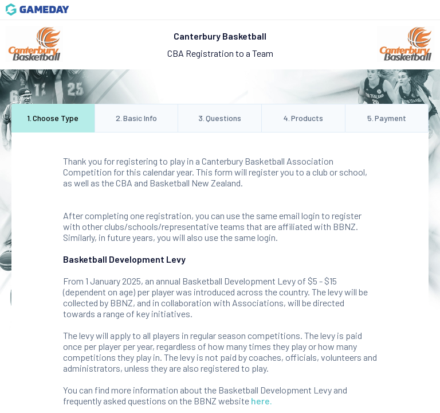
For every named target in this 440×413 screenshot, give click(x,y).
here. (261, 400)
